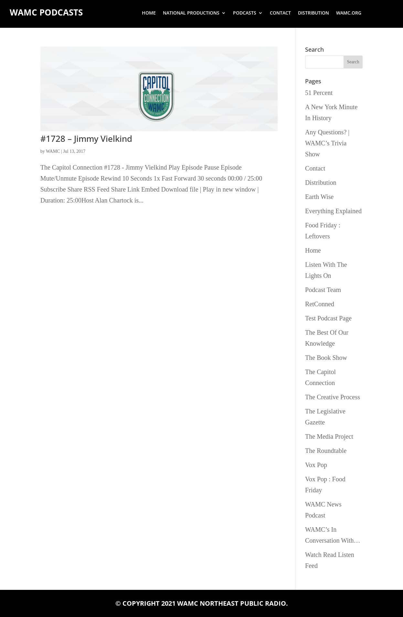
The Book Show (326, 357)
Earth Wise (319, 196)
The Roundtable (325, 450)
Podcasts (244, 13)
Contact (280, 13)
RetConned (319, 304)
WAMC (53, 151)
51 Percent (319, 92)
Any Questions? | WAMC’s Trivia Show (327, 143)
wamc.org (348, 13)
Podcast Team (323, 289)
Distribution (313, 13)
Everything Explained (333, 210)
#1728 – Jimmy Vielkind (86, 138)
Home (149, 13)
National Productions (191, 13)
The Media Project (329, 436)
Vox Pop (316, 464)
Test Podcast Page (328, 318)
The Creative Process (332, 397)
